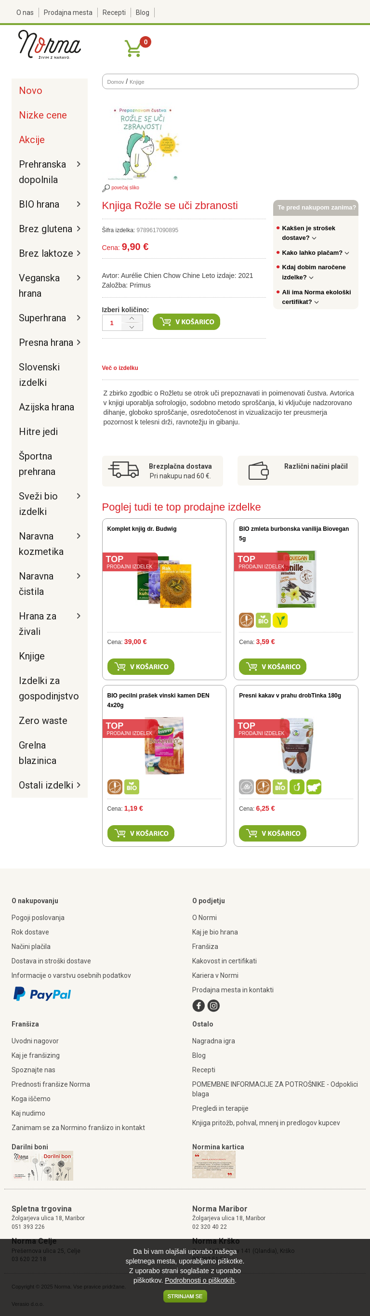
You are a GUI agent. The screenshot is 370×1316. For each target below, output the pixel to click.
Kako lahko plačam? (316, 252)
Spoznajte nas (33, 1070)
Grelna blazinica (37, 752)
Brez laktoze (46, 253)
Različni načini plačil (316, 466)
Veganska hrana (39, 285)
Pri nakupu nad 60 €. (180, 476)
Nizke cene (43, 115)
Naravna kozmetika (41, 543)
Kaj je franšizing (36, 1055)
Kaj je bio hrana (215, 932)
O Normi (204, 917)
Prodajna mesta (68, 12)
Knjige (32, 656)
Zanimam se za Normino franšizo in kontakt (78, 1128)
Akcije (32, 139)
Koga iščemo (31, 1099)
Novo (30, 90)
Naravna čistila (36, 583)
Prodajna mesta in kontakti (233, 990)
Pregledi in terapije (220, 1108)
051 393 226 (28, 1227)
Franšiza (205, 946)
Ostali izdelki (46, 785)
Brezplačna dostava (180, 466)
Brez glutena (45, 229)
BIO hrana (39, 204)
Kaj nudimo (28, 1113)
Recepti (114, 12)
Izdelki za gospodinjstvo (47, 688)
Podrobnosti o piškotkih (200, 1280)
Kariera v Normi (215, 975)
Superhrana (42, 318)
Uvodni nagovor (35, 1041)
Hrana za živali (37, 623)
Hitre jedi (38, 431)
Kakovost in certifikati (224, 961)
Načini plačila (31, 946)
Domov (115, 82)
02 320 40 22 (209, 1227)
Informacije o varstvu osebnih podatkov (71, 975)
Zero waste (43, 720)
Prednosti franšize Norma (51, 1084)
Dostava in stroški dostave (51, 961)
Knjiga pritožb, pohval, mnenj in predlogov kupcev (266, 1123)
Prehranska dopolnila (42, 171)
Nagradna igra (213, 1041)
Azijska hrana (46, 407)
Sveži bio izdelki (38, 503)
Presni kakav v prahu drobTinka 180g (290, 695)
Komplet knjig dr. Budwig (142, 529)
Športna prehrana (37, 463)
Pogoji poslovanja (38, 917)
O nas (25, 12)
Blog (142, 12)
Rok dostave (30, 932)
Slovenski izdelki (39, 374)
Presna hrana (46, 342)
